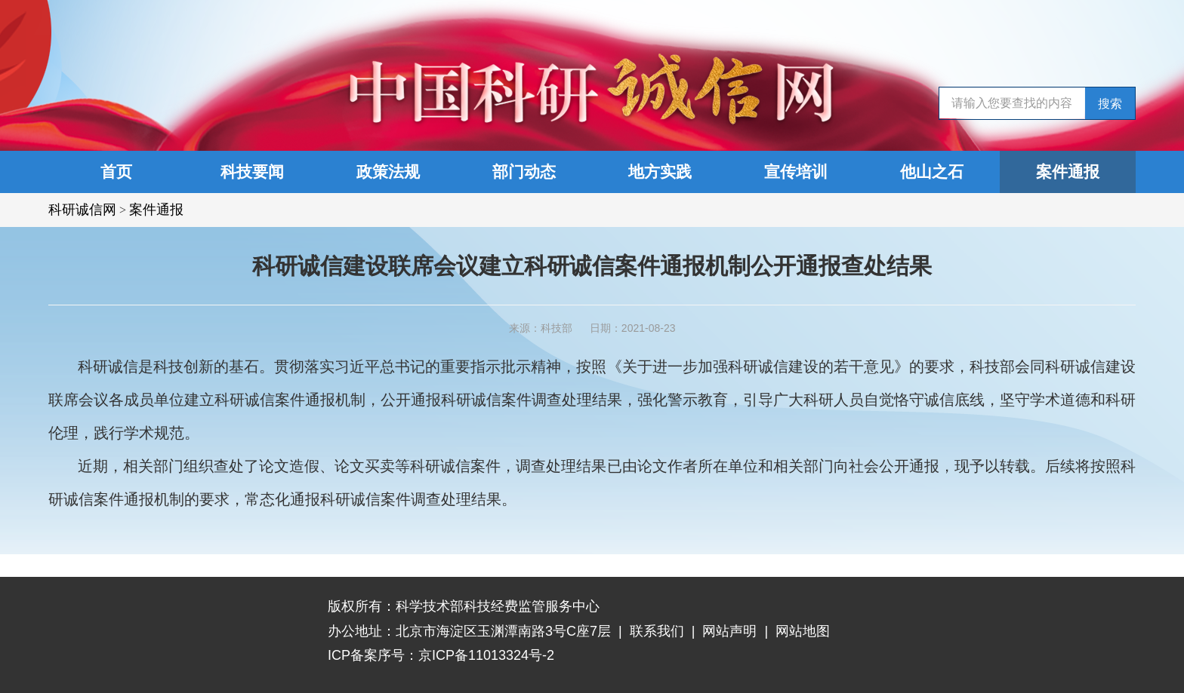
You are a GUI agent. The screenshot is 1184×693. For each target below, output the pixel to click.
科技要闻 (252, 171)
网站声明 (729, 631)
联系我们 (657, 631)
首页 (116, 171)
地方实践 (660, 171)
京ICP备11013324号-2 (486, 655)
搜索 (1110, 103)
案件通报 (1067, 171)
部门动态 (524, 171)
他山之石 (932, 171)
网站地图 (802, 631)
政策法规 (388, 171)
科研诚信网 (82, 209)
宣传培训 (796, 171)
